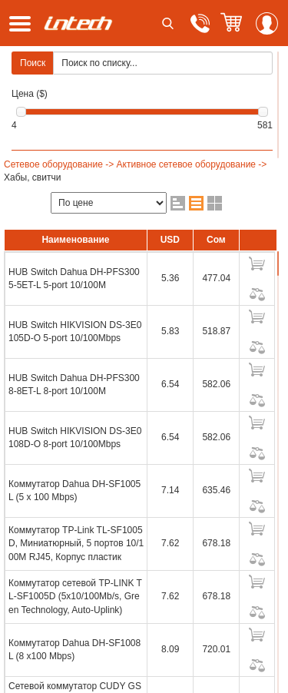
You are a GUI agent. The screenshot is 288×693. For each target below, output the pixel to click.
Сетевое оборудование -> (59, 164)
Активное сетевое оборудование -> (192, 164)
